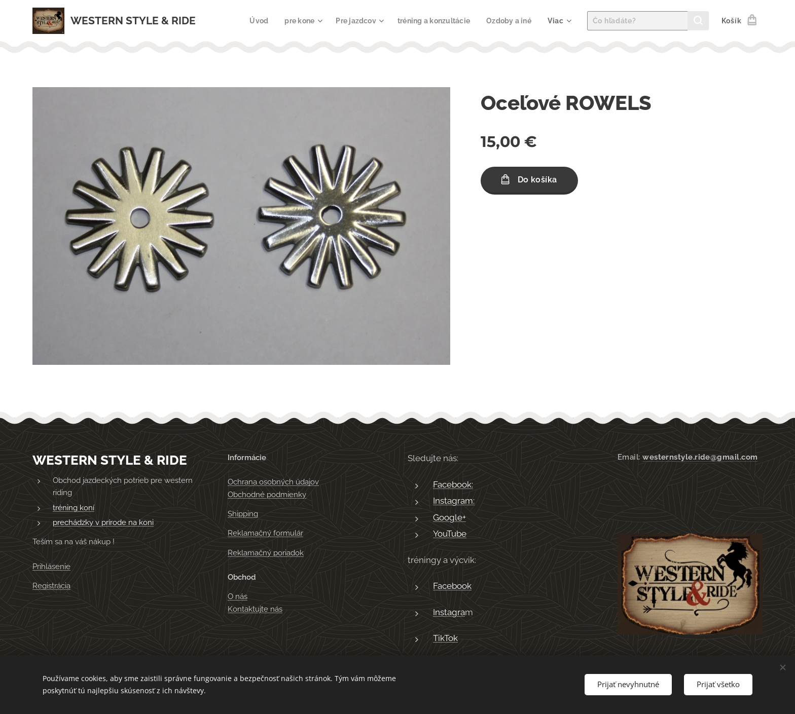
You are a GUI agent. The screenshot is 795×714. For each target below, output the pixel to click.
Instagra (449, 612)
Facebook (452, 586)
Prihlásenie (51, 566)
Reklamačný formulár (265, 533)
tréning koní (73, 507)
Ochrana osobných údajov (273, 482)
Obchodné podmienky (267, 494)
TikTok (445, 638)
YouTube (449, 534)
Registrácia (51, 585)
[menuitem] (249, 20)
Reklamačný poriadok (266, 552)
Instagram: (454, 501)
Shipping (243, 513)
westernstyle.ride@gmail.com (699, 457)
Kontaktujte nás (255, 609)
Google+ (449, 517)
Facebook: (453, 484)
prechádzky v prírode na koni (103, 523)
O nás (237, 597)
